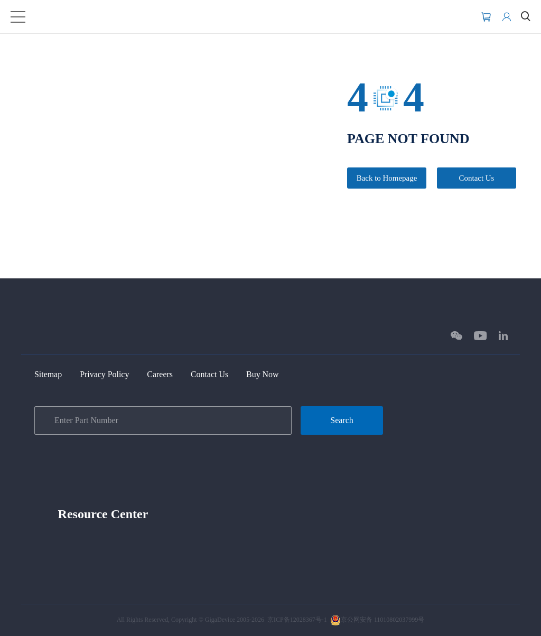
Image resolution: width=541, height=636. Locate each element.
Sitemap (50, 373)
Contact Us (477, 178)
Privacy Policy (111, 373)
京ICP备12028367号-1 (297, 619)
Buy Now (283, 373)
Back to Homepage (387, 178)
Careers (171, 373)
